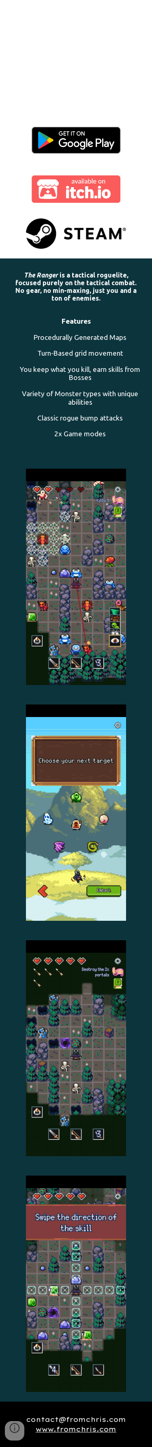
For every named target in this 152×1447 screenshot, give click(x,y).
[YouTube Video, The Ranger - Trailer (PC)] (76, 56)
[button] (14, 1431)
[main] (76, 358)
